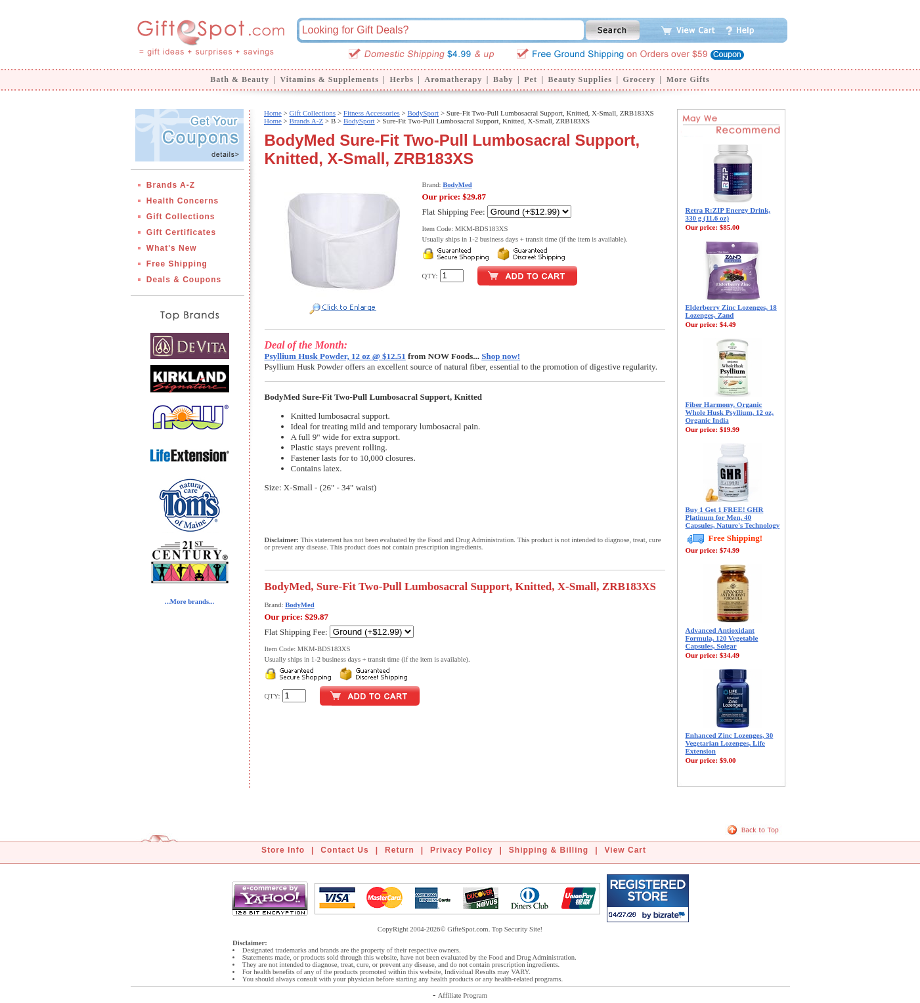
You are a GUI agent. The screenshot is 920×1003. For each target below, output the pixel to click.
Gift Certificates (181, 232)
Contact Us (344, 850)
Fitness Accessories (371, 113)
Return (399, 850)
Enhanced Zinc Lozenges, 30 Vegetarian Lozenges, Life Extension (730, 743)
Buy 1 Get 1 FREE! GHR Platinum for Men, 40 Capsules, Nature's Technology (733, 517)
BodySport (423, 113)
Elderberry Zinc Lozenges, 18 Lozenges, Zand (731, 311)
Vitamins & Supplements (329, 79)
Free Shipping (177, 263)
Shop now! (500, 356)
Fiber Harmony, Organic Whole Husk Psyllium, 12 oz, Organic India (730, 412)
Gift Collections (180, 216)
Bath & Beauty (239, 79)
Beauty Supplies (580, 79)
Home (273, 113)
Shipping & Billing (548, 850)
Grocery (639, 79)
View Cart (625, 850)
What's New (171, 248)
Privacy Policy (461, 850)
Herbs (401, 79)
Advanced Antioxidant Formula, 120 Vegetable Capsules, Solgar (722, 638)
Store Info (283, 850)
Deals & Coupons (183, 279)
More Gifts (688, 79)
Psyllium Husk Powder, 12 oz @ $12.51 (335, 356)
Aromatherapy (453, 79)
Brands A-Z (170, 185)
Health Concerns (182, 200)
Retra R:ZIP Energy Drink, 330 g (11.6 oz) (728, 214)
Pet (530, 79)
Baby (503, 79)
